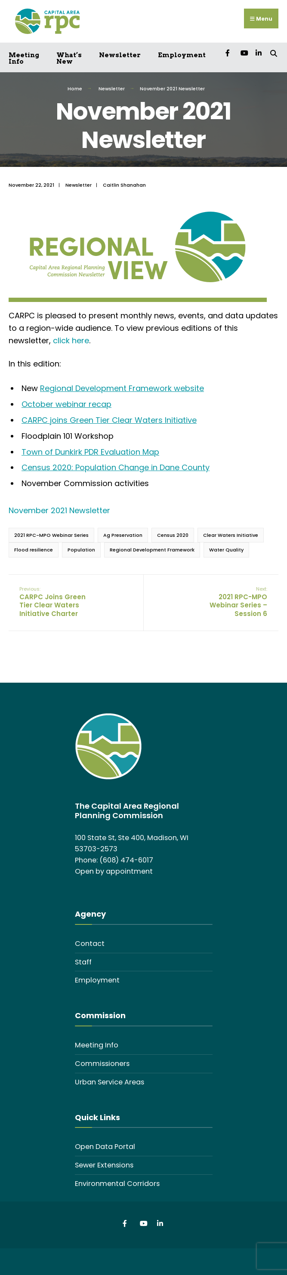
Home (75, 88)
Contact (90, 944)
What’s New (69, 58)
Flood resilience (33, 549)
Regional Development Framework (152, 549)
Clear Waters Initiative (230, 535)
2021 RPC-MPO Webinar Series (51, 535)
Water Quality (226, 549)
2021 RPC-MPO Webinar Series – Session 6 (238, 601)
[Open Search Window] (273, 52)
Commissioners (102, 1064)
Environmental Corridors (117, 1184)
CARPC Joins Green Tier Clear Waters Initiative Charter (52, 601)
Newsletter (120, 55)
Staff (83, 962)
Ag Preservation (122, 535)
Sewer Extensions (104, 1165)
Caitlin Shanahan (124, 185)
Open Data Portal (105, 1147)
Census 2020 (172, 535)
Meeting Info (24, 58)
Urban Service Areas (109, 1082)
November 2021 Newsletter (59, 510)
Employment (182, 55)
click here (71, 340)
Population (81, 549)
